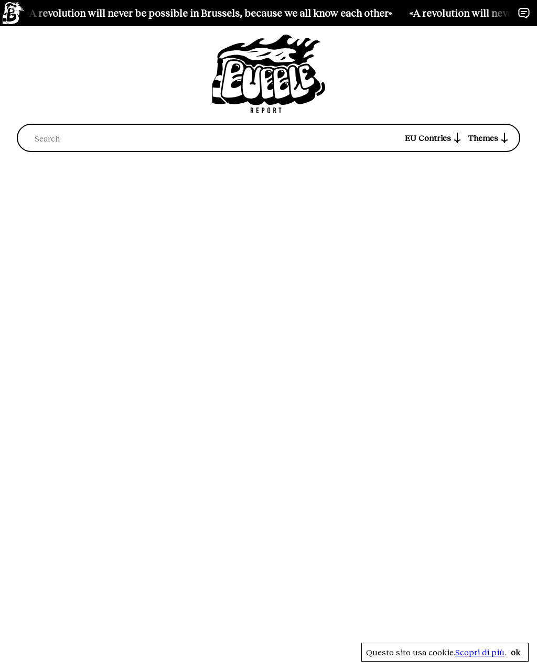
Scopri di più (479, 652)
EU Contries (434, 138)
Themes (489, 138)
